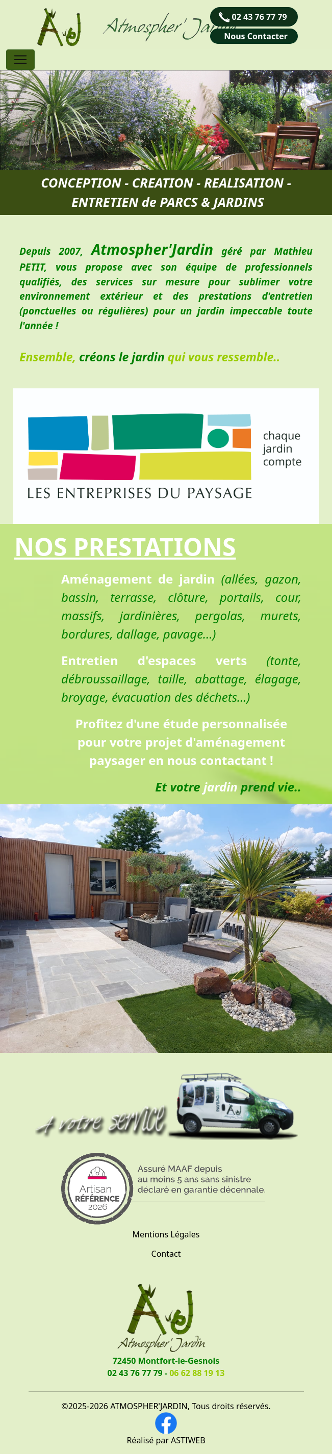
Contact (166, 1253)
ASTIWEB (188, 1440)
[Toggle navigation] (20, 59)
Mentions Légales (166, 1234)
